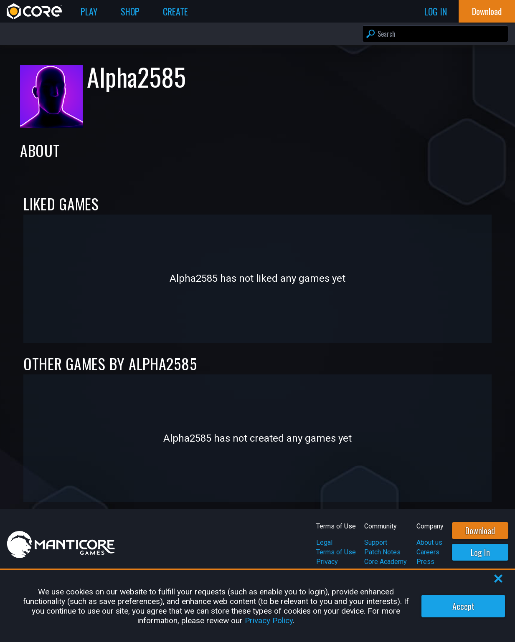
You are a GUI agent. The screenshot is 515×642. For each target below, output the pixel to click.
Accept (463, 606)
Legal (324, 542)
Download (480, 530)
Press (425, 562)
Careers (427, 552)
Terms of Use (336, 552)
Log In (480, 552)
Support (375, 542)
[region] (257, 606)
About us (429, 542)
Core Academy (385, 562)
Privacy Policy (269, 620)
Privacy (327, 562)
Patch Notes (382, 552)
